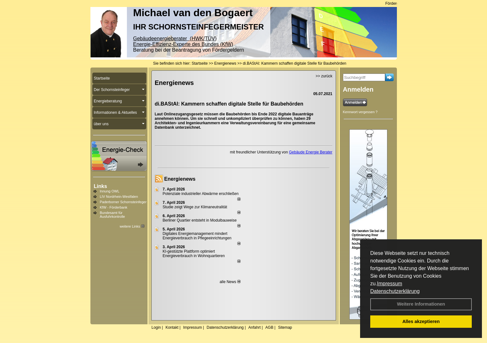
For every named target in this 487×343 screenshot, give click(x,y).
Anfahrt (254, 327)
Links (100, 186)
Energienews (180, 179)
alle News (230, 282)
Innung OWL (110, 191)
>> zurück (324, 76)
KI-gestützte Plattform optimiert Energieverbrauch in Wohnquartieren (194, 253)
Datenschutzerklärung (395, 291)
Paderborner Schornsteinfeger (123, 202)
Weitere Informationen (421, 304)
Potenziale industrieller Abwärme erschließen (201, 193)
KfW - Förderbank (114, 207)
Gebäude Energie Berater (310, 152)
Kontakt (172, 327)
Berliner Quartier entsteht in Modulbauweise (200, 220)
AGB (269, 327)
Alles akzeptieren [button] (421, 321)
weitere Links (132, 226)
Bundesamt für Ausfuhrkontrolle (112, 214)
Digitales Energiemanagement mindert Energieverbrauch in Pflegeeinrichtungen (197, 235)
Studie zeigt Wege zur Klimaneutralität (195, 207)
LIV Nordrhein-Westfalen (119, 196)
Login (156, 327)
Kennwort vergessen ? (360, 112)
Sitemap (285, 327)
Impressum (389, 283)
